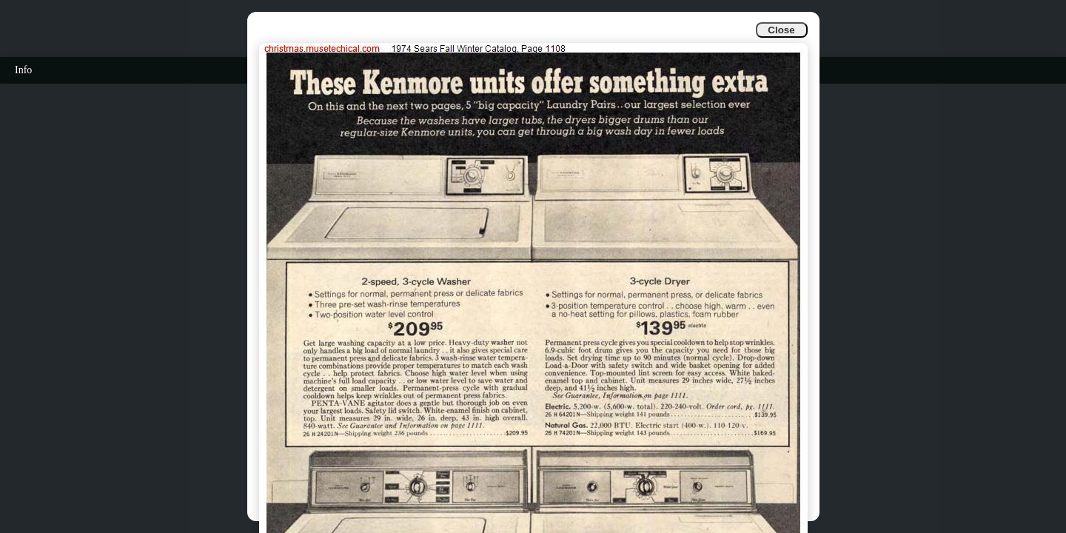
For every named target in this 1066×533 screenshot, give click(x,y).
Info (23, 70)
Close (781, 30)
